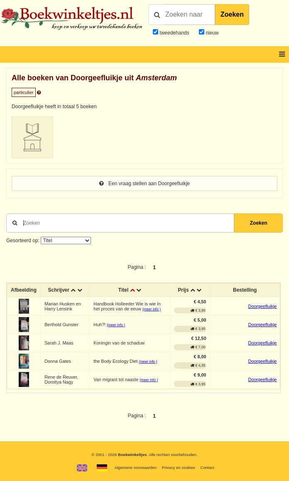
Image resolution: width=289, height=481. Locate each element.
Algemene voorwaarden (136, 467)
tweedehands (174, 33)
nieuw (211, 33)
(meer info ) (151, 309)
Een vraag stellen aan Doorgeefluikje (144, 183)
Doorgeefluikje (262, 306)
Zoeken (232, 14)
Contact (207, 467)
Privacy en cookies (178, 467)
